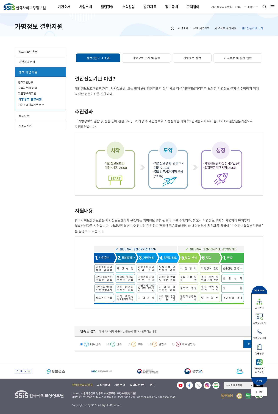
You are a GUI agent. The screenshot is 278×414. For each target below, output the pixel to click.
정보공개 (171, 6)
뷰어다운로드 (138, 385)
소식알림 (128, 6)
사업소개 (85, 6)
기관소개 (64, 6)
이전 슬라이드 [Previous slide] (17, 371)
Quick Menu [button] (259, 290)
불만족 (162, 344)
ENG (238, 6)
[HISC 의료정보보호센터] (102, 371)
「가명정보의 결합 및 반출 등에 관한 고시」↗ (106, 121)
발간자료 (150, 6)
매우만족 (95, 344)
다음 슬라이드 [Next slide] (25, 371)
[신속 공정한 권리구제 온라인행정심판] (148, 371)
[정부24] (194, 371)
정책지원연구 (25, 82)
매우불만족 (188, 344)
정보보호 (24, 116)
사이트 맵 (120, 385)
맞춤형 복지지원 (27, 93)
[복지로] (240, 371)
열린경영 (107, 6)
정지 (21, 371)
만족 (119, 344)
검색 (264, 7)
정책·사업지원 (201, 28)
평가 (250, 344)
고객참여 (193, 6)
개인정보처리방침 (221, 6)
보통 (140, 344)
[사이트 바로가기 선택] (238, 385)
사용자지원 (25, 126)
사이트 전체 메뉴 (272, 7)
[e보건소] (56, 371)
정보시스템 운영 (28, 51)
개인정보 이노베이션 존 (31, 104)
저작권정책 (103, 385)
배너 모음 (29, 371)
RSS (152, 385)
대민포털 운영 (27, 62)
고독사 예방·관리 (27, 88)
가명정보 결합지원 (226, 28)
